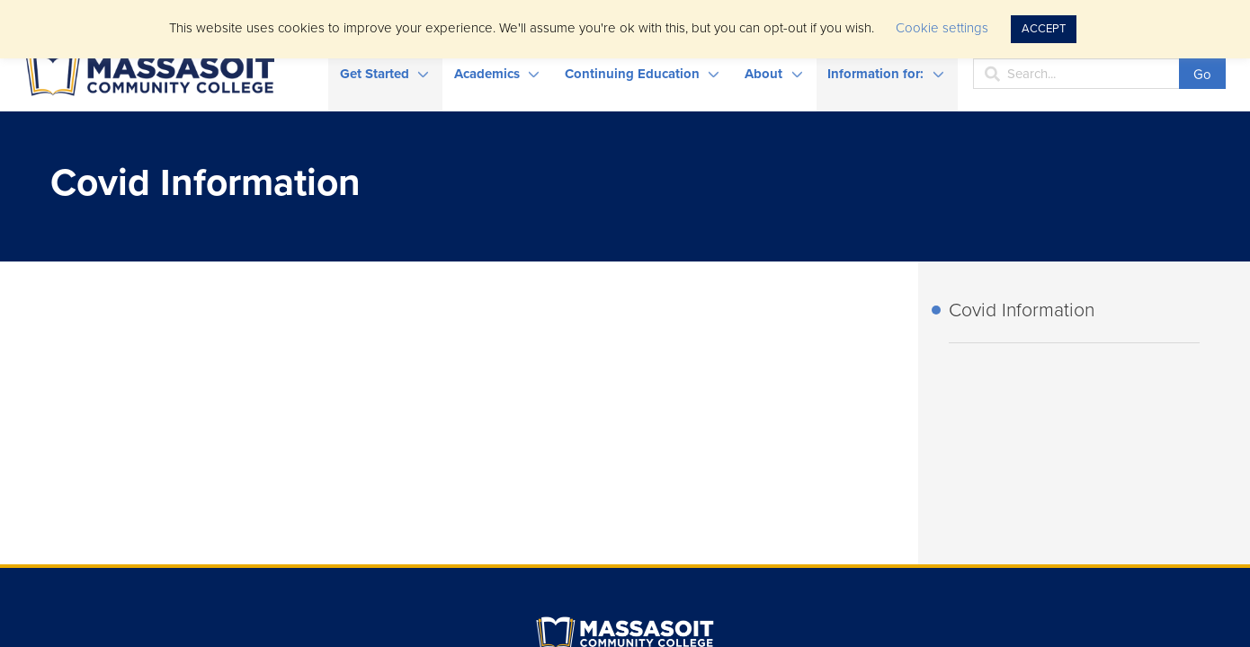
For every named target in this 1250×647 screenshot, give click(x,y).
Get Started (374, 74)
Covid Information (1021, 310)
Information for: (875, 74)
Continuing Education (632, 74)
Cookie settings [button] (942, 28)
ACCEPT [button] (1044, 29)
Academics (487, 74)
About (763, 74)
